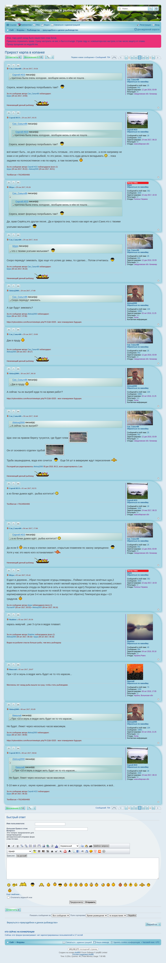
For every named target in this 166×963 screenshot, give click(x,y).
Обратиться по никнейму (138, 82)
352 (148, 191)
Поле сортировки (88, 915)
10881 (139, 311)
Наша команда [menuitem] (102, 942)
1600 (139, 138)
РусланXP (11, 607)
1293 (139, 689)
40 (148, 647)
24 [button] (143, 57)
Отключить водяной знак (19, 897)
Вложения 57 (32, 57)
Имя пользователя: (16, 823)
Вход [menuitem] (157, 25)
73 (148, 687)
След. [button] (158, 57)
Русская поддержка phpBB (83, 954)
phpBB (77, 953)
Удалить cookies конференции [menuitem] (126, 942)
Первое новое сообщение (82, 57)
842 (138, 88)
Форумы (20, 942)
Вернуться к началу (158, 108)
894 (138, 649)
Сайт (11, 942)
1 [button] (126, 57)
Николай (130, 681)
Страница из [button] (114, 57)
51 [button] (153, 57)
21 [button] (132, 57)
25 (148, 85)
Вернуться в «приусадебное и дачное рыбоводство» (32, 922)
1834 (139, 193)
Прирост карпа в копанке (25, 52)
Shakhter (130, 641)
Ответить (12, 57)
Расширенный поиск (156, 9)
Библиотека (26, 25)
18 (148, 136)
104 (148, 309)
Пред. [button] (121, 57)
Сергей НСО (18, 75)
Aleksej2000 (33, 169)
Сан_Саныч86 (133, 80)
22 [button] (136, 57)
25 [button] (147, 57)
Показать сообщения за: (50, 915)
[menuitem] (45, 25)
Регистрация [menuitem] (145, 25)
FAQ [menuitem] (38, 25)
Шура (9, 96)
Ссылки (13, 25)
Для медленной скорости (148, 29)
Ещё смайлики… (14, 894)
